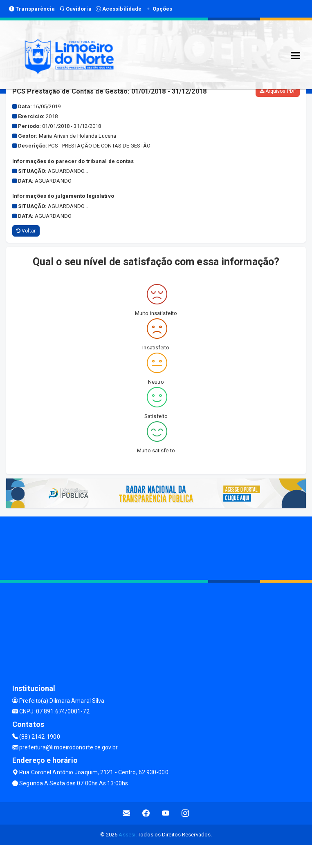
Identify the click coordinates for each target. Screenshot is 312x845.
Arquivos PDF (278, 91)
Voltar (26, 231)
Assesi (127, 835)
